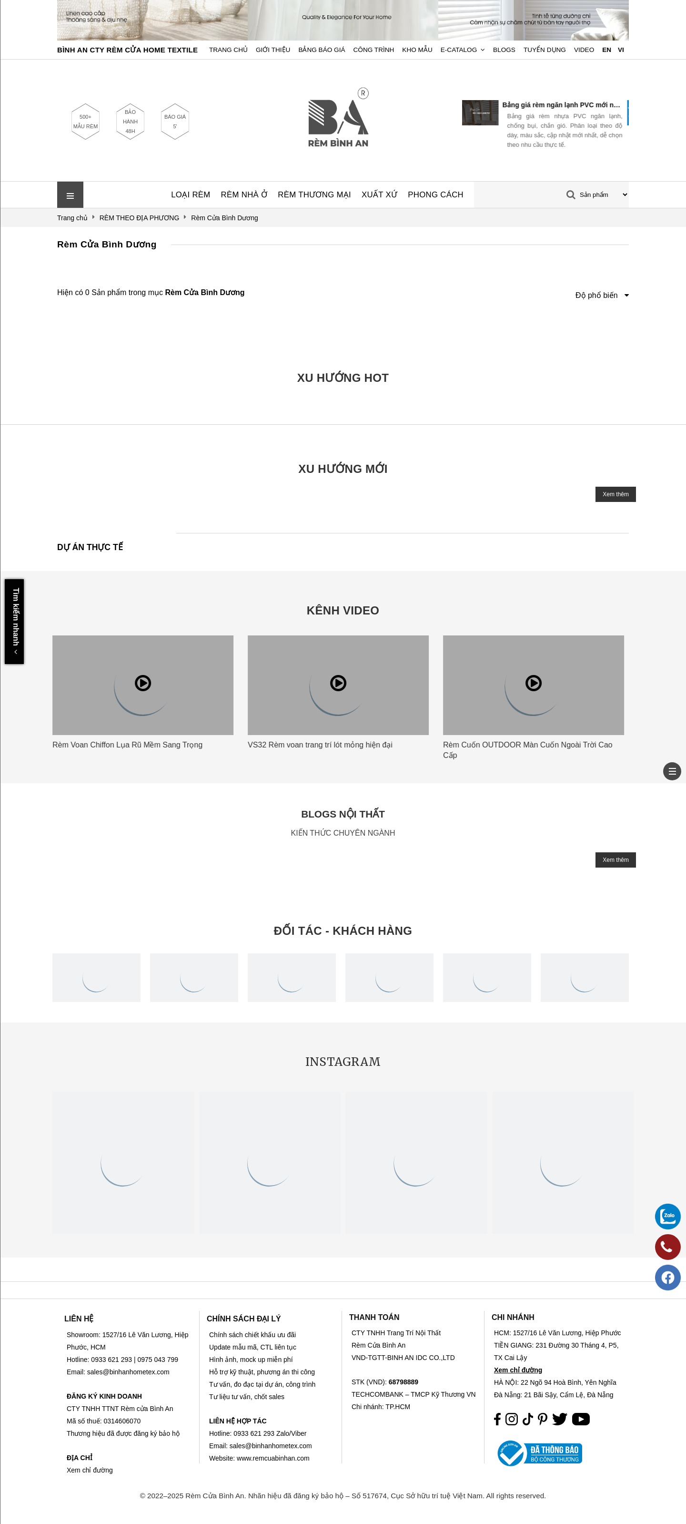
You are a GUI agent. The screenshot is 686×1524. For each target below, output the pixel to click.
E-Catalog (459, 49)
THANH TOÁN (374, 1317)
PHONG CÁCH (436, 194)
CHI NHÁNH (513, 1317)
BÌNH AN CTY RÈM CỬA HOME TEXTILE (127, 50)
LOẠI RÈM (190, 194)
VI (621, 49)
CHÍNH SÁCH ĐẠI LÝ (244, 1319)
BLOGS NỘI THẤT (343, 813)
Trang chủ (228, 49)
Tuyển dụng (545, 49)
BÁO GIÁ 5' (175, 121)
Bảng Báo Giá (321, 49)
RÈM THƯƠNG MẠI (314, 194)
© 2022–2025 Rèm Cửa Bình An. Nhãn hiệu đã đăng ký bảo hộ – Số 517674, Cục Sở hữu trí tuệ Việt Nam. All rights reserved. (343, 1496)
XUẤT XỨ (379, 194)
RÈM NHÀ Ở (244, 194)
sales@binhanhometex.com (271, 1446)
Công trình (373, 49)
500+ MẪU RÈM (85, 121)
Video (584, 49)
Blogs (504, 49)
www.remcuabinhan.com (273, 1458)
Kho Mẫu (417, 49)
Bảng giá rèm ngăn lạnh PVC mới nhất (566, 105)
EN (606, 49)
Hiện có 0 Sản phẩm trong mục (151, 292)
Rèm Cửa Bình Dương (107, 244)
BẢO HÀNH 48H (130, 121)
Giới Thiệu (273, 49)
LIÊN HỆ (78, 1319)
